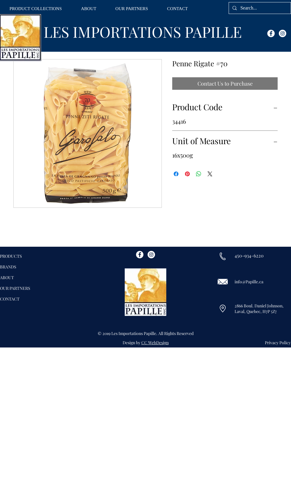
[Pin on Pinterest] (187, 173)
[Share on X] (209, 173)
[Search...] (259, 8)
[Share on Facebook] (176, 173)
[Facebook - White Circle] (271, 33)
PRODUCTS (11, 256)
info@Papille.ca (249, 281)
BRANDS (8, 267)
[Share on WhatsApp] (198, 173)
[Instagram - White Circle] (282, 33)
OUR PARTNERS (15, 288)
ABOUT (7, 277)
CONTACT (10, 299)
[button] (35, 9)
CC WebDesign (155, 342)
